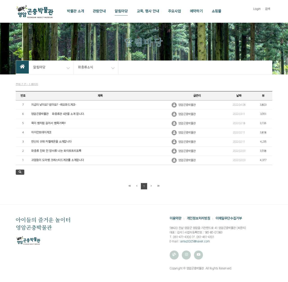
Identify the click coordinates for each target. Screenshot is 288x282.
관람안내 (99, 11)
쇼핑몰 (216, 11)
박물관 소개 (75, 11)
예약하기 (196, 11)
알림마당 (121, 11)
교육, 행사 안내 (148, 11)
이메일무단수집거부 (229, 218)
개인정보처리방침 (198, 218)
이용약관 (175, 218)
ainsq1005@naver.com (195, 241)
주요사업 (174, 11)
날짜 (239, 96)
